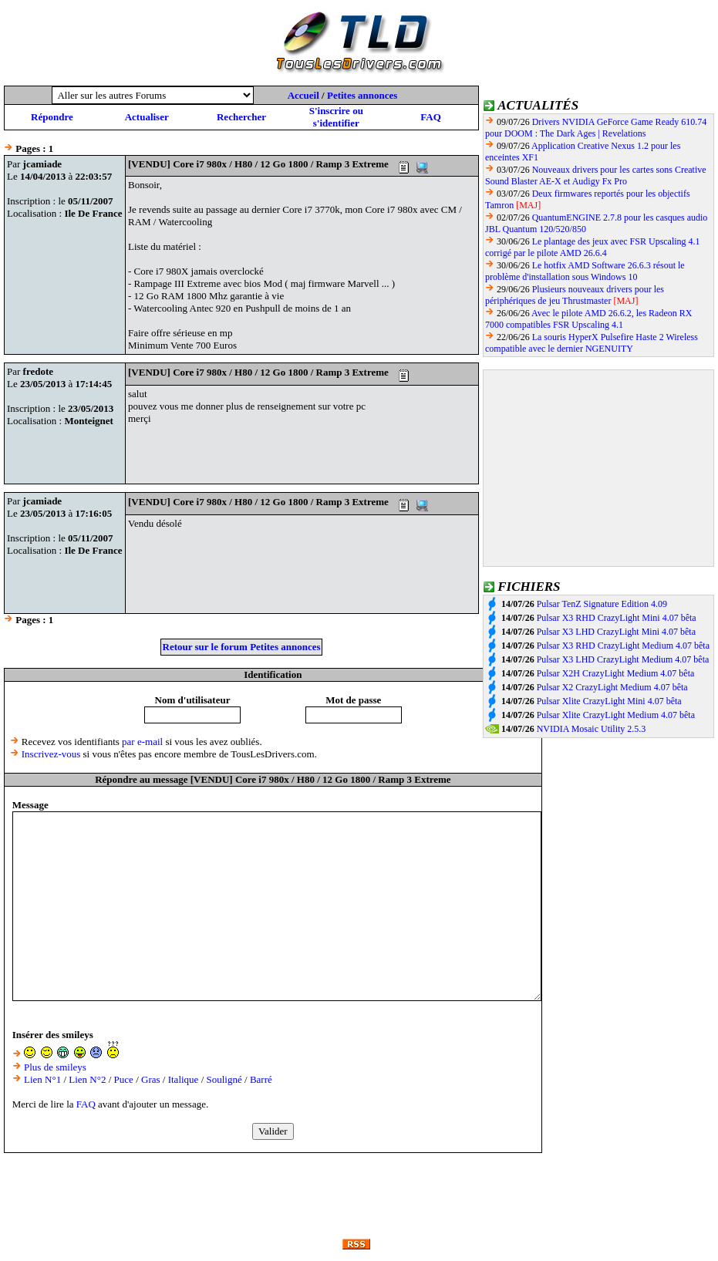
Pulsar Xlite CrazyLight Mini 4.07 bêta (609, 701)
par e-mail (142, 741)
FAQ (430, 117)
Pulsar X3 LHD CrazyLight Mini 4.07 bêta (616, 631)
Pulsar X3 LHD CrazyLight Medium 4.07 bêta (623, 659)
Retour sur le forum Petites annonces (242, 646)
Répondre (52, 117)
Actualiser (147, 117)
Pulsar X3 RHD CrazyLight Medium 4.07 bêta (623, 645)
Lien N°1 (42, 1079)
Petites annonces (362, 95)
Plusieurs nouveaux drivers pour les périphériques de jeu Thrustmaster (574, 295)
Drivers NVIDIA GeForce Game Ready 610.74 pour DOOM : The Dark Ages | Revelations (595, 127)
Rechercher (241, 117)
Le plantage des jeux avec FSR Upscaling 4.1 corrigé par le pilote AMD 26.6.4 (592, 247)
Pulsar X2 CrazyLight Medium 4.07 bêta (612, 687)
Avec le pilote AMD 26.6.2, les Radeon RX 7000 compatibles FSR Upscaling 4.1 (588, 319)
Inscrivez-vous (51, 754)
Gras (150, 1079)
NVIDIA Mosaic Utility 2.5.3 (591, 728)
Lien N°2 (87, 1079)
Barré (261, 1079)
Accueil (303, 95)
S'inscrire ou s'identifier (336, 117)
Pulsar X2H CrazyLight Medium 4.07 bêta (616, 673)
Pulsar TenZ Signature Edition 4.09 (602, 603)
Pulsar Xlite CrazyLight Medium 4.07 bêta (616, 715)
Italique (183, 1079)
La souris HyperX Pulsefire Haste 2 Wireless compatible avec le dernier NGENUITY (591, 343)
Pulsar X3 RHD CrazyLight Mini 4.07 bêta (616, 617)
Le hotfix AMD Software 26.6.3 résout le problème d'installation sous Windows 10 (585, 271)
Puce (123, 1079)
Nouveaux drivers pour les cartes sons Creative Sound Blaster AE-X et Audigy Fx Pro (595, 175)
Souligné (224, 1079)
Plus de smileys (55, 1067)
